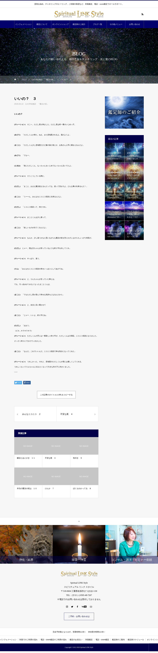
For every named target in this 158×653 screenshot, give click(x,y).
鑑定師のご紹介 (79, 24)
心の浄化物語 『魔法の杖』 (37, 104)
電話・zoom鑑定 (102, 640)
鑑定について (42, 24)
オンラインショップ (60, 24)
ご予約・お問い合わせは (79, 616)
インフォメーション (23, 24)
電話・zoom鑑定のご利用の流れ (54, 640)
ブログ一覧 (97, 24)
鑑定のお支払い (76, 640)
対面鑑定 (89, 640)
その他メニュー (116, 24)
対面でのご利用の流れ (28, 640)
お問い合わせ (134, 24)
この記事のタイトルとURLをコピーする (56, 395)
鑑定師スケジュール (136, 640)
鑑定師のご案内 (118, 640)
